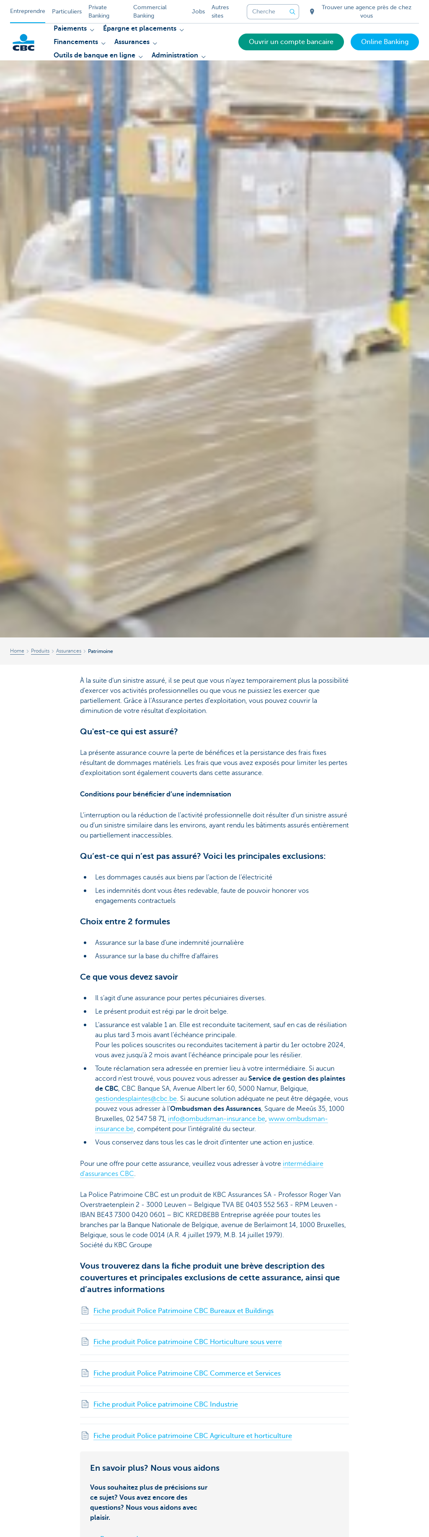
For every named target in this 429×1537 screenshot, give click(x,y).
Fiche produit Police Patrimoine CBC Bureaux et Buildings (183, 1311)
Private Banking (98, 11)
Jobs (198, 11)
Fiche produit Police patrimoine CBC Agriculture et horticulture (192, 1436)
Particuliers (67, 11)
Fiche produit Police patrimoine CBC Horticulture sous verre (187, 1342)
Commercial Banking (150, 11)
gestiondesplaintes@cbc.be (136, 1099)
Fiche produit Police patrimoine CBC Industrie (165, 1404)
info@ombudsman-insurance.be (216, 1119)
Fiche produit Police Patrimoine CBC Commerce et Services (187, 1373)
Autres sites (220, 11)
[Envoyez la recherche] (292, 11)
